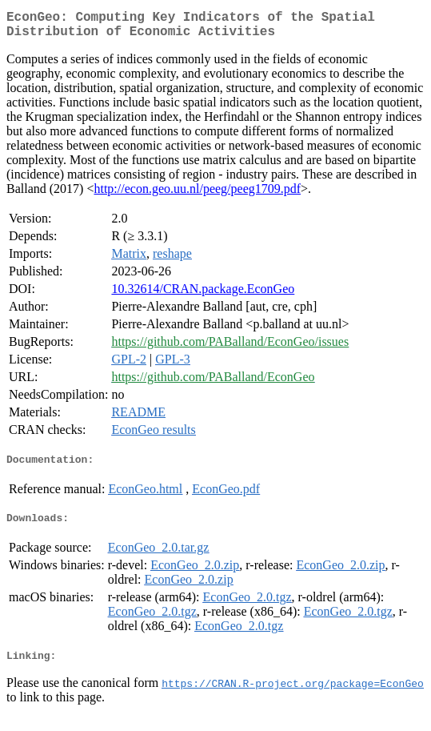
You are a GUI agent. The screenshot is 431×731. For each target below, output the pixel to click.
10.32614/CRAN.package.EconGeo (202, 295)
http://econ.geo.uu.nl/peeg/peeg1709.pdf (197, 195)
